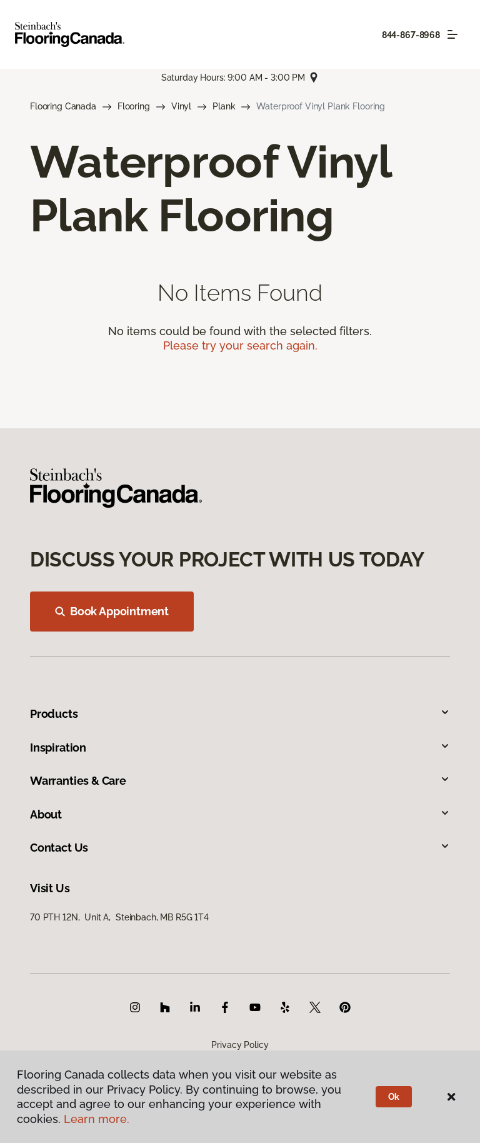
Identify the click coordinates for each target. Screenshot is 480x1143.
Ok (394, 1097)
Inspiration (240, 747)
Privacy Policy (239, 1045)
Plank (223, 106)
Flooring (134, 106)
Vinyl (181, 106)
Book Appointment (112, 611)
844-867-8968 (411, 35)
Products (240, 713)
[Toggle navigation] (452, 34)
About (240, 814)
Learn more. (96, 1118)
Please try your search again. (240, 345)
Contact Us (240, 847)
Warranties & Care (240, 780)
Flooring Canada (63, 106)
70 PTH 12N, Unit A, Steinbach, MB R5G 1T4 (119, 917)
